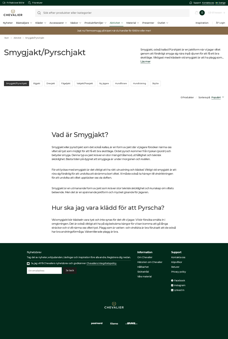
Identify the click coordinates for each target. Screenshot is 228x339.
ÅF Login (220, 23)
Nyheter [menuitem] (8, 23)
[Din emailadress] (44, 270)
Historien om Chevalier (149, 262)
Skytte (155, 83)
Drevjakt (51, 83)
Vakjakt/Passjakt (85, 83)
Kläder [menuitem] (40, 23)
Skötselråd (143, 271)
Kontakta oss (208, 2)
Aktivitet (17, 38)
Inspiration (202, 23)
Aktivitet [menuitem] (116, 23)
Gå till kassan (215, 12)
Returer (175, 266)
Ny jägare (104, 83)
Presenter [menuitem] (148, 23)
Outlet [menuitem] (163, 23)
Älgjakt (36, 83)
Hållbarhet (143, 266)
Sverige (220, 2)
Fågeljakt (65, 83)
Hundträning (139, 83)
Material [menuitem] (132, 23)
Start (8, 38)
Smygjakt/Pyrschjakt (34, 38)
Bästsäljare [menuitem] (24, 23)
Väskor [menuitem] (76, 23)
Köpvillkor (176, 262)
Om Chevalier (144, 257)
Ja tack (70, 270)
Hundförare (121, 83)
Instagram (179, 285)
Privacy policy (178, 271)
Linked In (179, 290)
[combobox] (218, 97)
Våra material (144, 276)
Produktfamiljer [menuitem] (95, 23)
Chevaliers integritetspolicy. (102, 263)
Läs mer (145, 62)
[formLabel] (112, 13)
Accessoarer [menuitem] (58, 23)
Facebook (179, 280)
